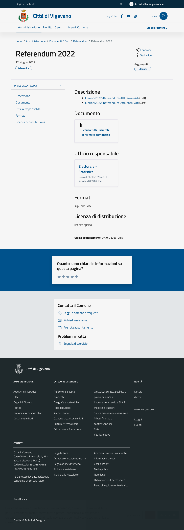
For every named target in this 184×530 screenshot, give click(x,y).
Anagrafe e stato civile (66, 402)
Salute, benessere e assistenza (111, 413)
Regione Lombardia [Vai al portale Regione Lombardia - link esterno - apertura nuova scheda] (25, 4)
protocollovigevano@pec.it (34, 477)
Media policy (101, 469)
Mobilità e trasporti (104, 408)
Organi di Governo (23, 402)
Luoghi (138, 419)
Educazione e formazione (67, 429)
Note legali (100, 475)
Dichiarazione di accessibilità (109, 480)
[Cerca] (163, 16)
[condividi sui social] (142, 50)
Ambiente (59, 397)
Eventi (138, 425)
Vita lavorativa (102, 435)
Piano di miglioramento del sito (111, 485)
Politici (17, 408)
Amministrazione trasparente (110, 453)
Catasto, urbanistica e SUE (68, 418)
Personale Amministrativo (27, 413)
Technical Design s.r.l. (36, 520)
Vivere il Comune (77, 27)
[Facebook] (120, 16)
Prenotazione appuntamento (70, 458)
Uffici (16, 397)
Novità (47, 27)
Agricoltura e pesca (64, 392)
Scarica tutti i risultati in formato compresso (96, 132)
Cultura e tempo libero (66, 424)
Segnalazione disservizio (67, 464)
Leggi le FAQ (61, 453)
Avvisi (137, 397)
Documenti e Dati (23, 418)
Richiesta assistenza (65, 469)
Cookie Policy (101, 464)
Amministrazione (29, 27)
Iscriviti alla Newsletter (66, 475)
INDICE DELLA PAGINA (38, 86)
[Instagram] (133, 16)
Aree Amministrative (24, 392)
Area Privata (20, 499)
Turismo (98, 429)
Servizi (59, 27)
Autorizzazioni (61, 413)
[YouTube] (127, 16)
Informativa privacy (105, 458)
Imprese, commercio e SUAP (109, 402)
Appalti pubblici (62, 408)
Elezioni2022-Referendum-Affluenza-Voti (112, 98)
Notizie (138, 392)
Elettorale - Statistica (88, 169)
